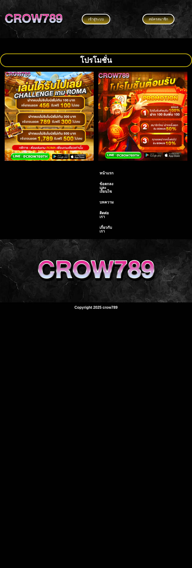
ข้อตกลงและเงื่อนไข (72, 173)
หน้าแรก (42, 173)
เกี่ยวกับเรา (148, 173)
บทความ (103, 173)
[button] (96, 46)
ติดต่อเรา (125, 173)
